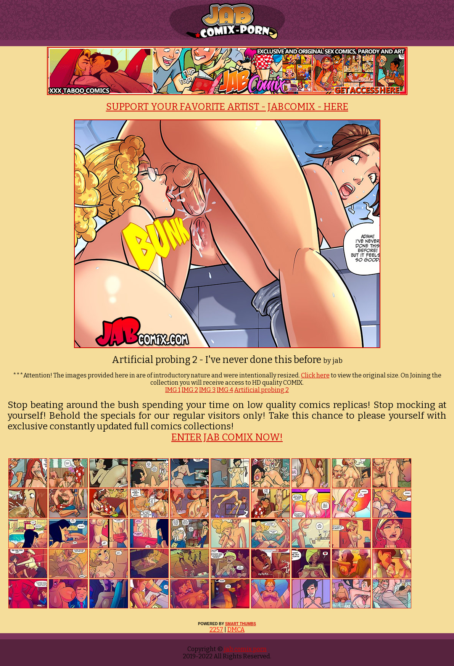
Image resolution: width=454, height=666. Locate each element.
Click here (315, 375)
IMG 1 (172, 389)
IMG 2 (190, 389)
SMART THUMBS (240, 624)
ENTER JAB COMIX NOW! (227, 437)
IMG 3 (207, 389)
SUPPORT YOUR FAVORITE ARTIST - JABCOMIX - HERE (227, 107)
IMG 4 (225, 389)
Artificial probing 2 (261, 389)
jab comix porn (245, 649)
